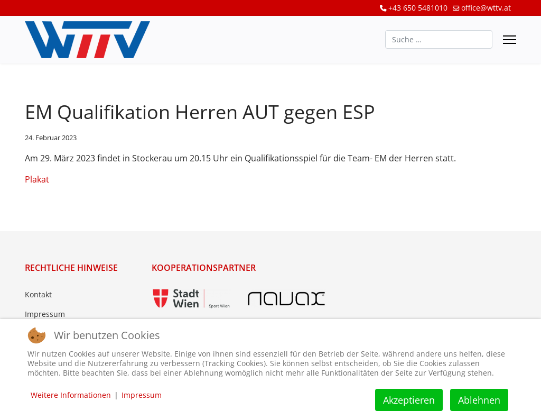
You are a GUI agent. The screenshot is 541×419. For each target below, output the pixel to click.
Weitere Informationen (71, 395)
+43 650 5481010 (417, 8)
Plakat (37, 179)
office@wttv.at (486, 8)
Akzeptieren (409, 400)
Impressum (45, 314)
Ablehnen (479, 400)
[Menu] (509, 39)
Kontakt (38, 294)
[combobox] (438, 39)
